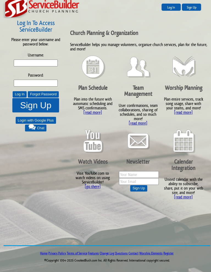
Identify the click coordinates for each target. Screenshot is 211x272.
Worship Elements (151, 253)
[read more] (92, 112)
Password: (36, 75)
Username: (36, 55)
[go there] (93, 186)
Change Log (107, 253)
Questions (121, 253)
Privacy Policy (57, 253)
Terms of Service (77, 253)
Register (168, 253)
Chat (40, 128)
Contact (133, 253)
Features (93, 253)
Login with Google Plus (36, 120)
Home (44, 253)
